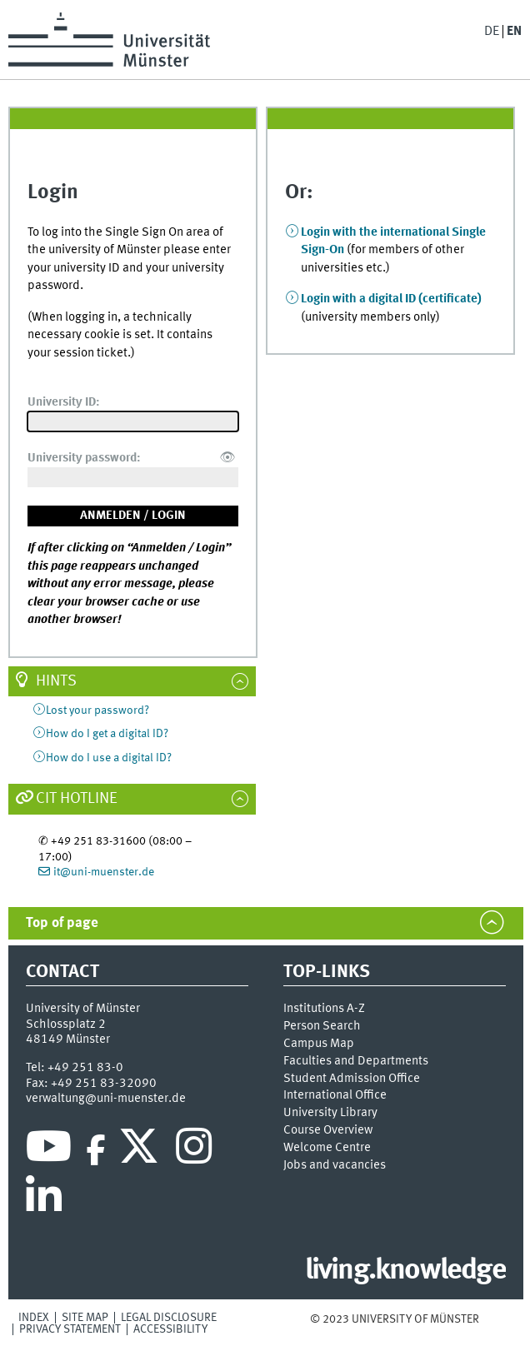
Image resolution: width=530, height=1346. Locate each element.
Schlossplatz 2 (66, 1024)
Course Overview (327, 1130)
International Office (335, 1095)
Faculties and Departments (355, 1061)
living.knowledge (405, 1271)
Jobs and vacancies (334, 1165)
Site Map (85, 1318)
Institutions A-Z (324, 1008)
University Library (330, 1112)
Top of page (62, 923)
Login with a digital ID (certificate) (391, 299)
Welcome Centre (327, 1147)
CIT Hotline (77, 798)
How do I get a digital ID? (107, 734)
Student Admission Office (351, 1078)
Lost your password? (97, 710)
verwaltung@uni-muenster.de (106, 1098)
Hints (56, 681)
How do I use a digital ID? (109, 758)
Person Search (322, 1026)
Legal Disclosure (169, 1318)
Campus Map (318, 1043)
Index (33, 1318)
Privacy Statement (70, 1329)
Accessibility (170, 1329)
